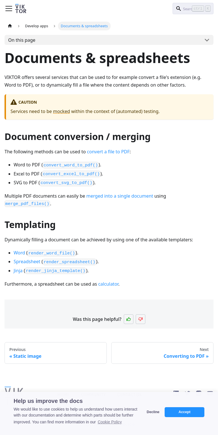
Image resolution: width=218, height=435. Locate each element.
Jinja (18, 270)
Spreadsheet (27, 261)
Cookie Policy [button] (110, 422)
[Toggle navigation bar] (9, 8)
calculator (108, 284)
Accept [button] (184, 412)
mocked (61, 111)
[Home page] (10, 26)
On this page (21, 40)
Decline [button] (153, 412)
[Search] (193, 8)
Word (19, 253)
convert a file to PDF (108, 152)
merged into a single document (119, 196)
